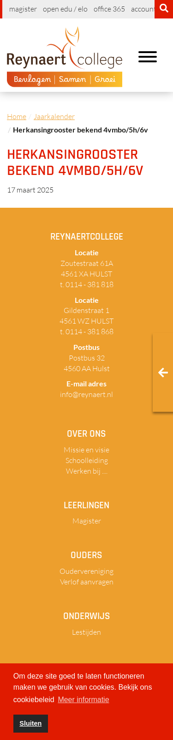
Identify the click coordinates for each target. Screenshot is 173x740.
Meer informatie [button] (83, 700)
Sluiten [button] (30, 723)
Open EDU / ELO (65, 8)
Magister (23, 8)
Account (143, 8)
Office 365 (109, 8)
